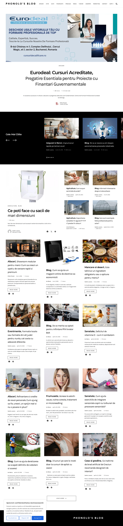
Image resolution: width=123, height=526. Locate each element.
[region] (25, 511)
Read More (14, 289)
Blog (20, 206)
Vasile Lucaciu (50, 150)
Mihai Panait (63, 103)
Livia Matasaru (70, 227)
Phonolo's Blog (21, 3)
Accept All (38, 518)
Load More (60, 498)
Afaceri (61, 65)
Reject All (25, 518)
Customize (13, 518)
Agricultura (12, 206)
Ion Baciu (48, 281)
